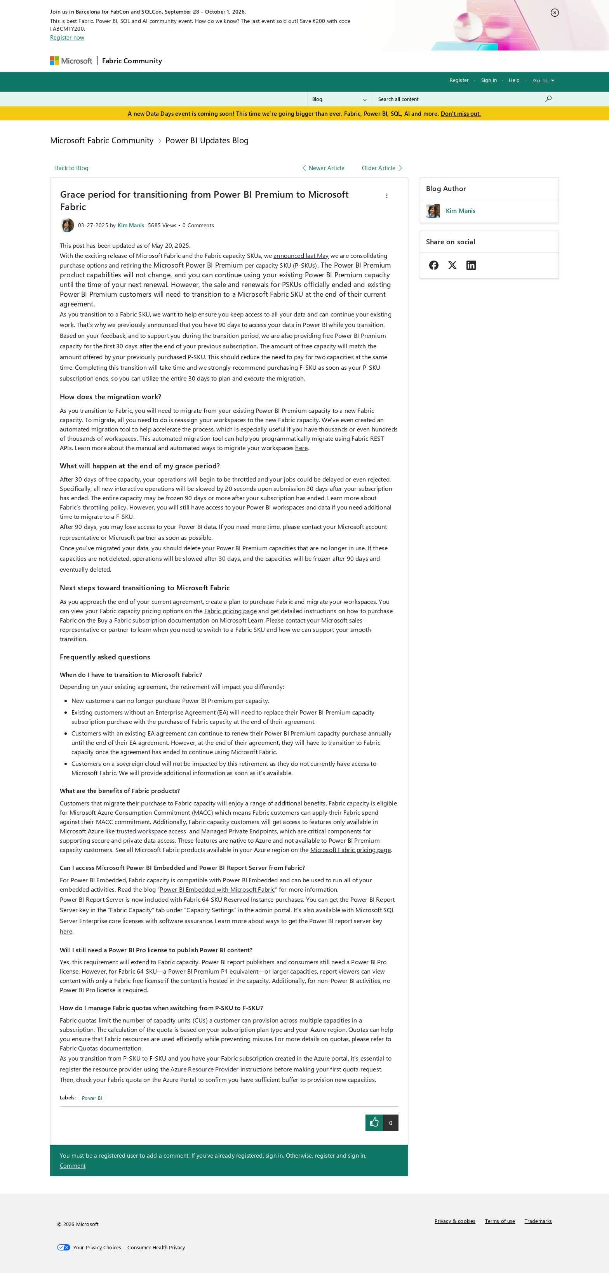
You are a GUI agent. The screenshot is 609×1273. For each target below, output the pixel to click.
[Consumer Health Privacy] (156, 1247)
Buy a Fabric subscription (132, 620)
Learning (345, 60)
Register (459, 80)
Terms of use (500, 1220)
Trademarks (538, 1220)
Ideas (246, 60)
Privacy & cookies (455, 1220)
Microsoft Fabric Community (102, 139)
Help (514, 80)
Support (378, 60)
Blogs (315, 60)
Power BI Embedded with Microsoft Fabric (217, 889)
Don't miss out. (461, 113)
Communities (280, 60)
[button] (386, 195)
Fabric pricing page (230, 611)
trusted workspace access (153, 831)
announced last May (301, 255)
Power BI (92, 1097)
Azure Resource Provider (204, 1069)
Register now (67, 37)
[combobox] (465, 99)
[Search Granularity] (340, 99)
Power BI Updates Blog (207, 139)
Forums (179, 60)
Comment (72, 1165)
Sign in (489, 80)
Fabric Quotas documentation (100, 1048)
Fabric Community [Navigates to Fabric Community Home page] (132, 60)
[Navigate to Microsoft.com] (71, 60)
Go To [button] (540, 80)
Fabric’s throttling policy (93, 507)
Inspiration (214, 60)
